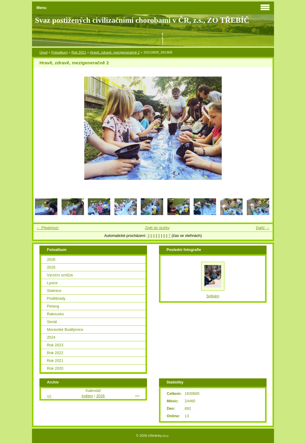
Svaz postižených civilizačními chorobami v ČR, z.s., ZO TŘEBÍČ (142, 20)
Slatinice (54, 290)
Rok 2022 (55, 353)
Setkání (212, 296)
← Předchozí (47, 228)
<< (49, 396)
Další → (263, 228)
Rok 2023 (55, 345)
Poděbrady (56, 298)
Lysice (52, 283)
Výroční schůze (60, 275)
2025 (51, 267)
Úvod (43, 52)
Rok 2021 (78, 52)
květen (87, 396)
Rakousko (55, 314)
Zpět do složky (157, 228)
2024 (51, 337)
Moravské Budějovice (65, 329)
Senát (52, 321)
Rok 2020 (55, 368)
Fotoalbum (59, 52)
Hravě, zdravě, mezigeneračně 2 (115, 52)
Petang (53, 306)
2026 (51, 259)
